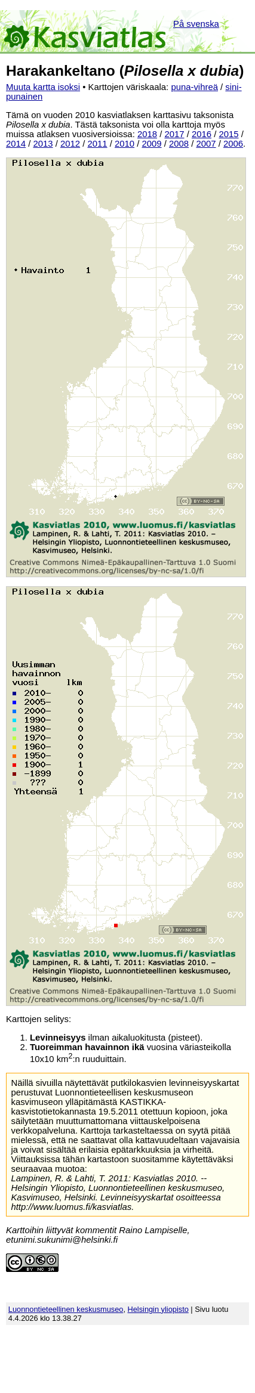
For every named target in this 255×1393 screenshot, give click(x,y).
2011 (97, 143)
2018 (147, 134)
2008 (179, 143)
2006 (233, 143)
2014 (16, 143)
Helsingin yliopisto (158, 1309)
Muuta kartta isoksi (43, 87)
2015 (228, 134)
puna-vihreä (194, 87)
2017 (174, 134)
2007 (206, 143)
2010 (124, 143)
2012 (70, 143)
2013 (43, 143)
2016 (201, 134)
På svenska (196, 24)
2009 (152, 143)
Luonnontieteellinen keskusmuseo (66, 1309)
